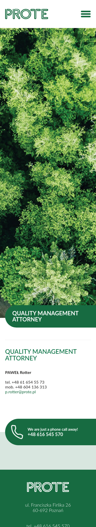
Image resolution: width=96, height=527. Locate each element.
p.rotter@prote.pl (20, 391)
